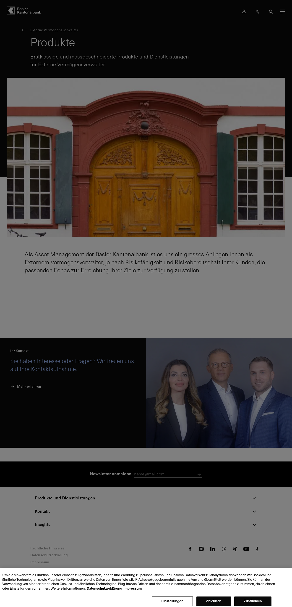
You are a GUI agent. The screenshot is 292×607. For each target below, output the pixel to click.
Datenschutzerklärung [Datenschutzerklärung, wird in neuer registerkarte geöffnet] (104, 591)
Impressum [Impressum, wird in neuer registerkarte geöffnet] (132, 591)
